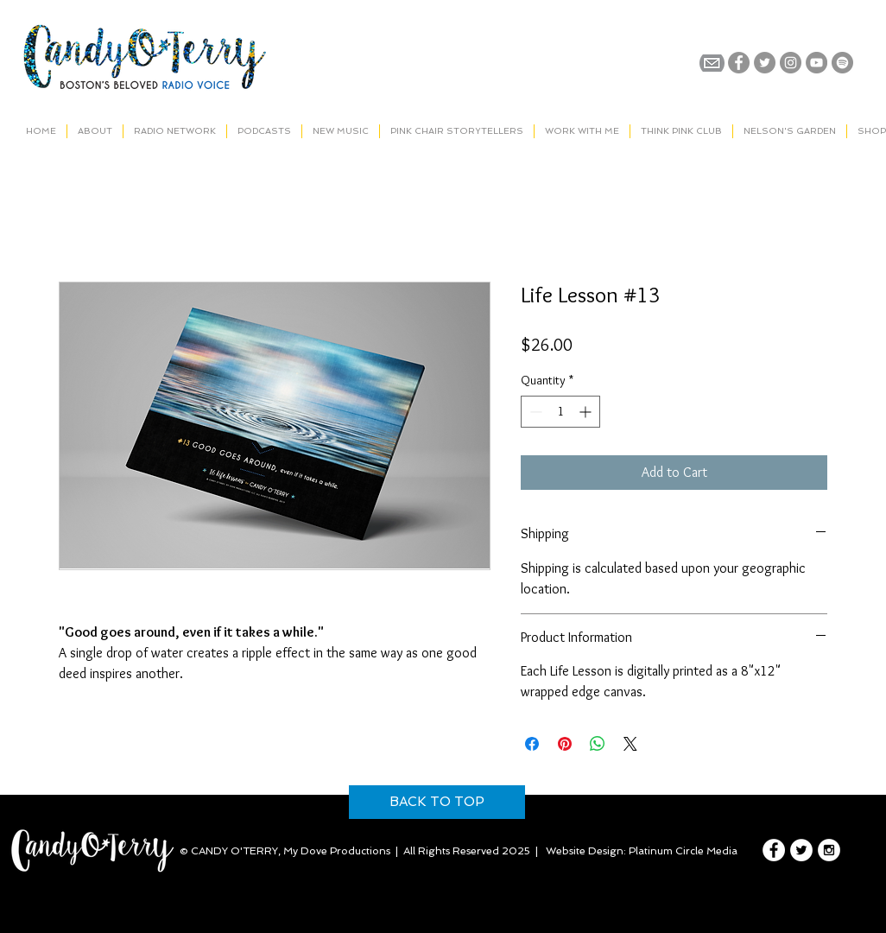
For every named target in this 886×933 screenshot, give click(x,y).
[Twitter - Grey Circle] (764, 62)
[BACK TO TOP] (437, 802)
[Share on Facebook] (532, 743)
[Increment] (587, 412)
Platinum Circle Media (683, 851)
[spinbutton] (560, 412)
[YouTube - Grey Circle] (816, 62)
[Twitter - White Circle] (801, 850)
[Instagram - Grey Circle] (790, 62)
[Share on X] (630, 743)
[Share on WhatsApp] (597, 743)
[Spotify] (842, 62)
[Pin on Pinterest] (564, 743)
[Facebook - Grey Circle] (739, 62)
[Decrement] (534, 412)
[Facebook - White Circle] (774, 850)
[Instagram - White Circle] (829, 850)
